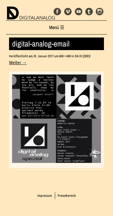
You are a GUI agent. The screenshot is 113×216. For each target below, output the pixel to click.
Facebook (57, 11)
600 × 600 (65, 56)
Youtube (78, 11)
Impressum (44, 195)
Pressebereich (67, 195)
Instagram (99, 11)
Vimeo (68, 11)
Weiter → (18, 62)
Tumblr (89, 11)
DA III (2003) (82, 56)
